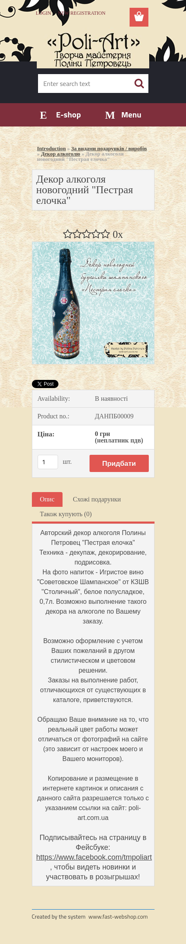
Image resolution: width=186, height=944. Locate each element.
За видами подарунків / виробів (109, 148)
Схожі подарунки (97, 499)
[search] (139, 83)
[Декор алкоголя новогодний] (93, 245)
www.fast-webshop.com (118, 916)
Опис (47, 499)
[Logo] (93, 47)
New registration (81, 13)
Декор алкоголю (60, 154)
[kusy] (48, 462)
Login (43, 13)
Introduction (51, 148)
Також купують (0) (66, 513)
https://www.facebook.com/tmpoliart (94, 857)
